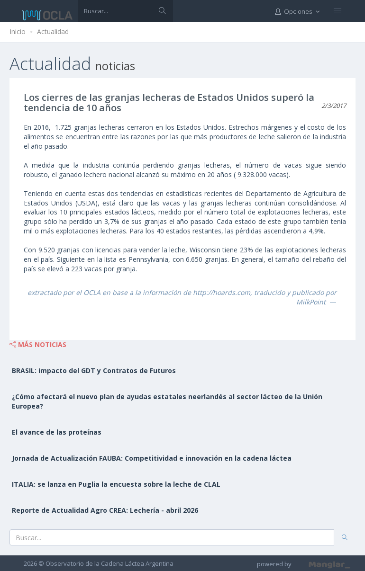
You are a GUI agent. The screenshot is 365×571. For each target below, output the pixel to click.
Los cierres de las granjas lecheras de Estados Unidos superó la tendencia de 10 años (169, 102)
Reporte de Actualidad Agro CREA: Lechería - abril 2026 (105, 510)
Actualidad (53, 31)
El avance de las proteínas (56, 432)
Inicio (17, 31)
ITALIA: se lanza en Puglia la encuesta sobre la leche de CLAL (116, 484)
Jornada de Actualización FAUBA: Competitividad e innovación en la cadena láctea (152, 458)
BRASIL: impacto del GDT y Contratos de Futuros (94, 370)
